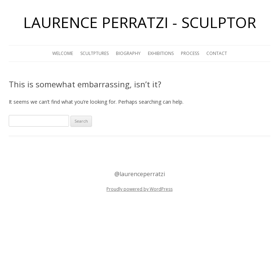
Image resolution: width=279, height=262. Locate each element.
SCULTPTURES (94, 53)
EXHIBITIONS (161, 53)
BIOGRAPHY (128, 53)
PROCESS (190, 53)
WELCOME (62, 53)
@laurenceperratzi (139, 174)
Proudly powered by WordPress (139, 189)
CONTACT (216, 53)
